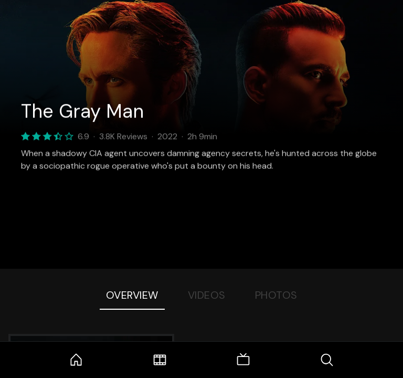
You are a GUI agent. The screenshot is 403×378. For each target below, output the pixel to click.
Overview (132, 295)
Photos (276, 295)
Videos (207, 295)
